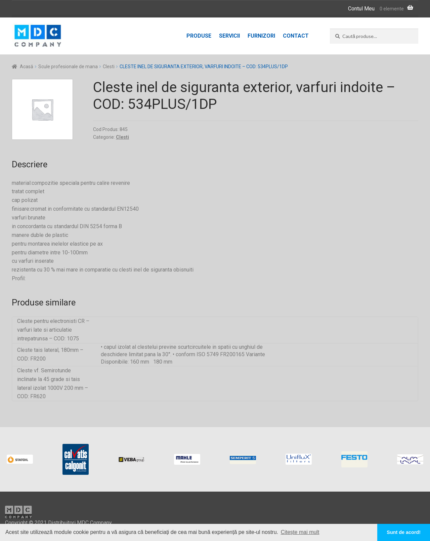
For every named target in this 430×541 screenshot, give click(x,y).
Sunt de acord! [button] (404, 532)
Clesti (109, 66)
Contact (296, 36)
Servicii (229, 36)
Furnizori (261, 36)
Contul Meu (361, 8)
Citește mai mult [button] (300, 532)
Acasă (26, 66)
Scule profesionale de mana (68, 66)
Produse (198, 36)
